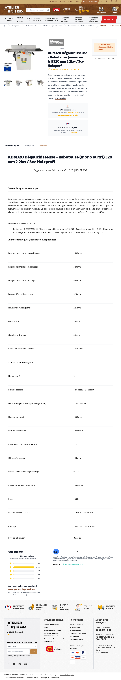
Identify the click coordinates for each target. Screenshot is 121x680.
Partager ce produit (104, 58)
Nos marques (75, 627)
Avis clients (43, 145)
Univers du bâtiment (65, 21)
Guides (70, 2)
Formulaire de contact (104, 638)
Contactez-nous (90, 2)
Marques (62, 2)
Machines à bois (9, 21)
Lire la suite (60, 98)
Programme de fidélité (52, 630)
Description (29, 145)
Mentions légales (32, 678)
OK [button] (34, 651)
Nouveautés (74, 636)
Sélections (53, 2)
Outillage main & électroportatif (34, 21)
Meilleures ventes (76, 639)
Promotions (109, 20)
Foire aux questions (51, 624)
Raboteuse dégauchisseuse (52, 27)
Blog (78, 2)
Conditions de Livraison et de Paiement (54, 640)
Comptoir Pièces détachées (93, 21)
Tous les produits (76, 624)
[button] (104, 58)
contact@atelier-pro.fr (68, 115)
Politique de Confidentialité (50, 678)
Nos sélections (75, 630)
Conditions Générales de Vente (14, 678)
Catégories (15, 27)
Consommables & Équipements (51, 21)
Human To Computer (67, 675)
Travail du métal (20, 21)
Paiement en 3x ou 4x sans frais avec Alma (52, 634)
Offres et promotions (78, 633)
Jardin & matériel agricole (79, 21)
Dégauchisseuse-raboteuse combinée (81, 27)
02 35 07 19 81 (72, 113)
